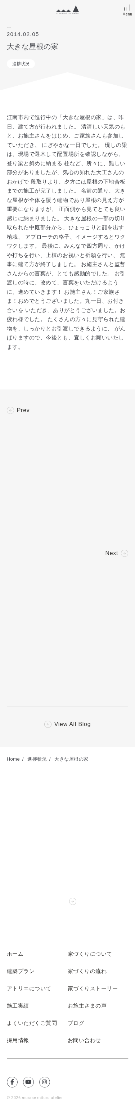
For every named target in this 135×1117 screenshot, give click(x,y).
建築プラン (21, 972)
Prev (23, 410)
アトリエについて (29, 989)
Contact (55, 902)
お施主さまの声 (87, 1006)
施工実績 (18, 1006)
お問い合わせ (84, 1041)
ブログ (76, 1024)
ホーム (15, 954)
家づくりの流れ (87, 972)
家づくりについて (90, 954)
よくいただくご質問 (32, 1024)
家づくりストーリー (93, 989)
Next (111, 554)
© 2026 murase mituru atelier (35, 1098)
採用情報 (18, 1041)
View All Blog (72, 725)
